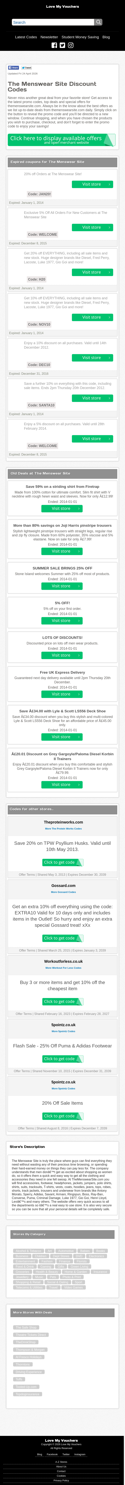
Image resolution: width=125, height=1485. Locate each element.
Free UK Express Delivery (62, 672)
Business (22, 1256)
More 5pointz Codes (63, 1031)
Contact (61, 1471)
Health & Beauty (47, 1271)
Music (39, 1277)
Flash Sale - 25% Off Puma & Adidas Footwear (62, 1045)
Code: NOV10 (39, 324)
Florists (82, 1261)
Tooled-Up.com (26, 1387)
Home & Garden (76, 1271)
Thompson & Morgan (30, 1349)
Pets (53, 1277)
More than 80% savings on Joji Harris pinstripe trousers (62, 525)
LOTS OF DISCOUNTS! (63, 638)
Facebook (52, 1454)
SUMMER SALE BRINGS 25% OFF (62, 568)
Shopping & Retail (28, 1282)
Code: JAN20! (39, 194)
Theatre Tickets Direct (31, 1334)
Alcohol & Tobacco (28, 1251)
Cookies (61, 1475)
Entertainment (25, 1261)
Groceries (22, 1271)
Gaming (45, 1266)
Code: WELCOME (42, 234)
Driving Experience (29, 1372)
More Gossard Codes (63, 892)
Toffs (19, 1379)
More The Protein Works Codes (63, 828)
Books (100, 1251)
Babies (85, 1251)
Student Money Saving (80, 37)
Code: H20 (36, 279)
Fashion (47, 1261)
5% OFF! (62, 603)
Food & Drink (25, 1266)
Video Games (73, 1287)
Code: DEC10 (39, 365)
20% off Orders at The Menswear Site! (53, 174)
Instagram (79, 1454)
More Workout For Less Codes (63, 967)
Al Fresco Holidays (29, 1357)
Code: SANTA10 (41, 405)
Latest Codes (26, 37)
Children (41, 1256)
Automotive (66, 1251)
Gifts (61, 1266)
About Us (61, 1466)
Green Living (79, 1266)
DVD (79, 1256)
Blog (106, 37)
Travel (53, 1287)
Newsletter (49, 37)
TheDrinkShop (26, 1342)
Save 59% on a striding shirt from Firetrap (62, 487)
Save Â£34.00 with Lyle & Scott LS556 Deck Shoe (62, 711)
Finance (64, 1261)
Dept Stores (61, 1256)
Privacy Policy (61, 1480)
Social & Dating (57, 1282)
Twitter (66, 1454)
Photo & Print (72, 1277)
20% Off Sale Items (62, 1103)
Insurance (100, 1271)
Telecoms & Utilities (29, 1287)
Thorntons (23, 1364)
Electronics (96, 1256)
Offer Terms (27, 874)
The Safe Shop (26, 1327)
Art (50, 1251)
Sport (78, 1282)
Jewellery (22, 1277)
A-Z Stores (61, 1461)
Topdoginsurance (27, 1394)
